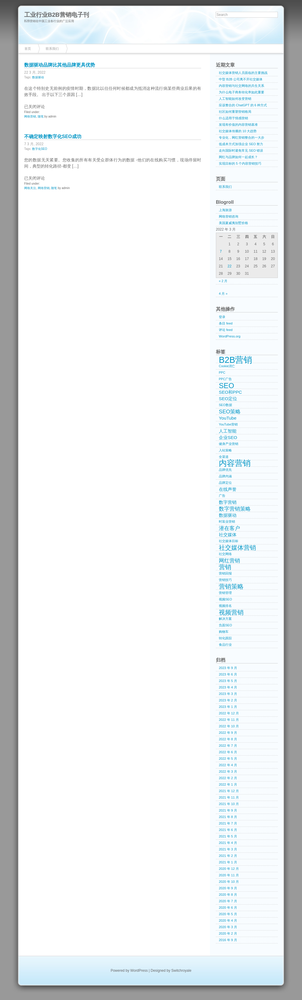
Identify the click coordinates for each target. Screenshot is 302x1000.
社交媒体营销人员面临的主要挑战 (243, 72)
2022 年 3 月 (228, 771)
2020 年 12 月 (229, 868)
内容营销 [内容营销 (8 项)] (235, 463)
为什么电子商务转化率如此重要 (241, 92)
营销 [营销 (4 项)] (225, 567)
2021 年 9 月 (228, 810)
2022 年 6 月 (228, 752)
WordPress (139, 970)
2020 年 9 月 (228, 888)
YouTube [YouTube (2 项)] (228, 417)
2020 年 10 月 (229, 881)
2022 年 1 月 (228, 784)
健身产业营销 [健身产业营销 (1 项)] (228, 444)
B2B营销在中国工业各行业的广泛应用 (49, 21)
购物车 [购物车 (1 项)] (224, 631)
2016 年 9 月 (228, 940)
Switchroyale (181, 970)
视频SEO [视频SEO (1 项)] (225, 599)
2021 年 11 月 (229, 797)
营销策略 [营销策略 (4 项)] (231, 586)
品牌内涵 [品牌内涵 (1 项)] (225, 476)
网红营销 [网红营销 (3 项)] (229, 560)
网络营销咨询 (228, 216)
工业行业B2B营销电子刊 (56, 14)
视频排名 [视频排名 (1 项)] (225, 605)
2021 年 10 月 (229, 804)
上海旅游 (225, 210)
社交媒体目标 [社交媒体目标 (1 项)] (228, 541)
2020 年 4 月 (228, 920)
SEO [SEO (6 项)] (226, 386)
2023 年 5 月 (228, 681)
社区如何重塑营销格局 (235, 111)
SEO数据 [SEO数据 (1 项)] (225, 405)
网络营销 (30, 116)
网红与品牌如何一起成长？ (238, 157)
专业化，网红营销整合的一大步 (241, 137)
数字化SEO (39, 148)
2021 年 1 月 (228, 862)
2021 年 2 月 (228, 855)
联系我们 (52, 48)
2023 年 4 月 (228, 687)
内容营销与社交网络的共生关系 (241, 85)
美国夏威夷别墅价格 (233, 223)
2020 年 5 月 (228, 914)
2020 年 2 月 (228, 933)
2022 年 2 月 (228, 778)
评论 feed (225, 330)
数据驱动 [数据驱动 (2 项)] (228, 515)
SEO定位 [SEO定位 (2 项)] (228, 398)
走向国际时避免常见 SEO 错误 (241, 150)
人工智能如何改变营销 (235, 98)
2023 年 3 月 (228, 694)
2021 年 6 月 (228, 830)
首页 (27, 48)
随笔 (41, 116)
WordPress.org (229, 336)
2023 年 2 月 (228, 700)
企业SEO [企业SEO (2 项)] (228, 437)
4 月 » (223, 293)
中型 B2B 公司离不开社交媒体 (240, 79)
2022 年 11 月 (229, 719)
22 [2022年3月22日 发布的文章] (229, 266)
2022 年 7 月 (228, 745)
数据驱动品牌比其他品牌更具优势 (59, 64)
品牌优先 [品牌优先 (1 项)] (225, 469)
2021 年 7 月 (228, 823)
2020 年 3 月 (228, 927)
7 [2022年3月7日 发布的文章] (221, 251)
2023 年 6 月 (228, 674)
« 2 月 (223, 281)
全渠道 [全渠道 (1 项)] (224, 456)
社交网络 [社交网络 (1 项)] (225, 554)
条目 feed (225, 323)
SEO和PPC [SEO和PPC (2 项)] (230, 392)
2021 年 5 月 (228, 836)
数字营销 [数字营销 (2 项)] (228, 502)
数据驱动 (38, 77)
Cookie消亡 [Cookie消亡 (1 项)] (227, 366)
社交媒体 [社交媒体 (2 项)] (228, 534)
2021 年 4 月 (228, 843)
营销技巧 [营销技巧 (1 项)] (225, 580)
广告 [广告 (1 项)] (222, 495)
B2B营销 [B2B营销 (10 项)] (235, 360)
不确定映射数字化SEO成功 (52, 136)
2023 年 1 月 (228, 706)
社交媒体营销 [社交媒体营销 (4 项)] (237, 547)
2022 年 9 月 (228, 732)
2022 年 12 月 (229, 713)
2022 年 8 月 (228, 739)
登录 (222, 317)
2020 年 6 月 (228, 907)
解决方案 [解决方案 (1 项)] (225, 618)
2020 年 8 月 (228, 894)
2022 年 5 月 (228, 758)
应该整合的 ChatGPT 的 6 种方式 (243, 105)
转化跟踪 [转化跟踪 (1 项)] (225, 638)
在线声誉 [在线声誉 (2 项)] (228, 489)
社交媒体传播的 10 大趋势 (238, 131)
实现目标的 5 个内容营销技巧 (240, 163)
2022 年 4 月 (228, 765)
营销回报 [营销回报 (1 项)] (225, 573)
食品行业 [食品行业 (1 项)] (225, 644)
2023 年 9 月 (228, 668)
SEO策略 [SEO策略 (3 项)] (230, 411)
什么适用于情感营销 (233, 118)
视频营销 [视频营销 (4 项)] (231, 612)
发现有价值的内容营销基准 (238, 124)
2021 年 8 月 (228, 817)
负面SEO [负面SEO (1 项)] (225, 625)
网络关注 (30, 188)
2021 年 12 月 (229, 791)
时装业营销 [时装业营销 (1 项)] (227, 521)
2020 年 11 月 (229, 875)
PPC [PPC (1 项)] (222, 372)
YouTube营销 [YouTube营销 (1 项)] (228, 424)
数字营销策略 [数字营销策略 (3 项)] (235, 509)
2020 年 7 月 (228, 901)
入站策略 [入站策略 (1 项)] (225, 450)
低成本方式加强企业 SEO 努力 (241, 144)
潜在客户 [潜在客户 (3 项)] (229, 528)
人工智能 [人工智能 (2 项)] (228, 430)
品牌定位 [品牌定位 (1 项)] (225, 482)
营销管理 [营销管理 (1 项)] (225, 593)
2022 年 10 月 (229, 726)
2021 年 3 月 (228, 849)
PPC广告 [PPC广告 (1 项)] (225, 379)
